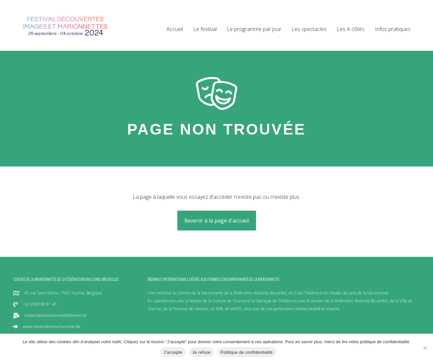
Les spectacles (309, 29)
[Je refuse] (424, 348)
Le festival (205, 29)
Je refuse (201, 352)
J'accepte (172, 352)
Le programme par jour (254, 29)
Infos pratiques (393, 29)
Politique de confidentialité (247, 352)
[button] (216, 220)
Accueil (174, 29)
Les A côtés (351, 29)
